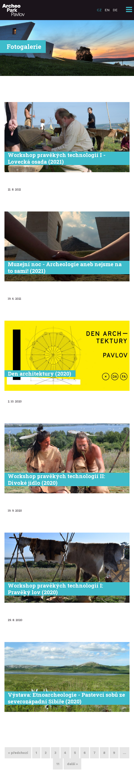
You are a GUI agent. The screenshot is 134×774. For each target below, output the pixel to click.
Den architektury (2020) (39, 373)
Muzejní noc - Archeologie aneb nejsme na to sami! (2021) (65, 267)
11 (57, 764)
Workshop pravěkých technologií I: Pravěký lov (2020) (55, 589)
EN (107, 10)
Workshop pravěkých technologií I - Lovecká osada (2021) (56, 158)
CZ (99, 10)
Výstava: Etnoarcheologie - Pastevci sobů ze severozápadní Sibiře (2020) (66, 698)
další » (72, 764)
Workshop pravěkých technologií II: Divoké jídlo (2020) (56, 479)
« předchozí (18, 753)
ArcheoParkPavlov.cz (13, 10)
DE (115, 10)
